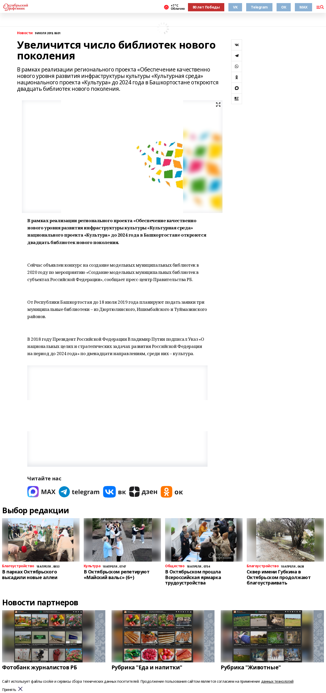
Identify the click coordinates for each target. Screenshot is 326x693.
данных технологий (277, 681)
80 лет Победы (206, 7)
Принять (9, 690)
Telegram (259, 7)
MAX (303, 7)
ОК (283, 7)
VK (235, 7)
